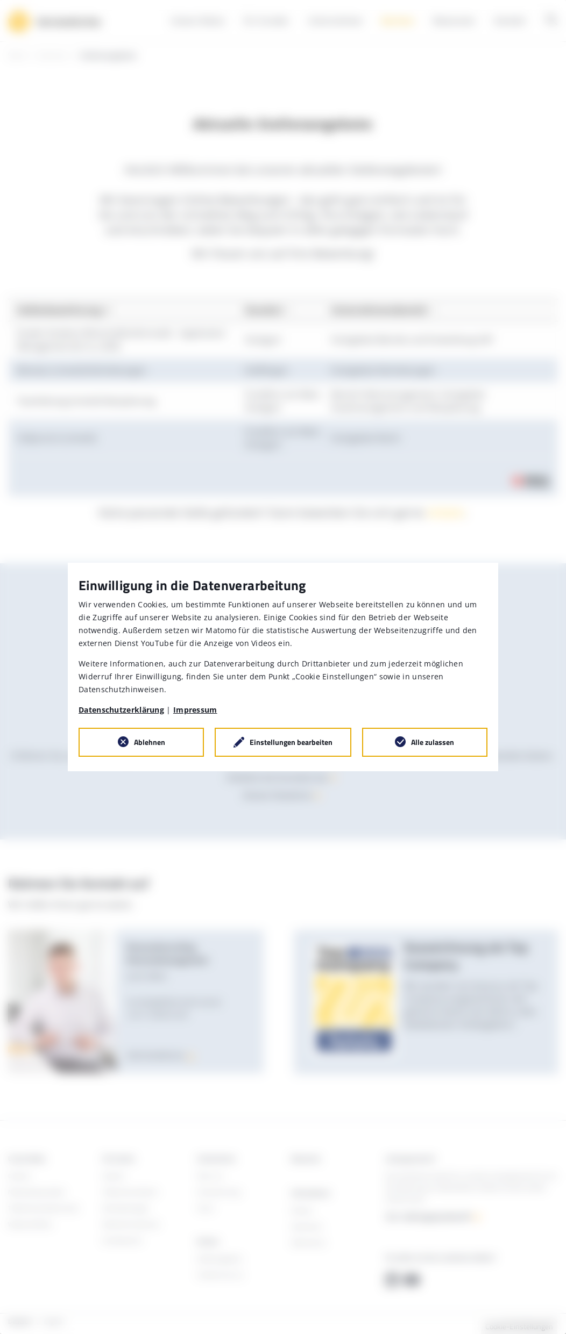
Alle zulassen (432, 742)
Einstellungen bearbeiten (291, 742)
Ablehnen (149, 742)
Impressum (195, 710)
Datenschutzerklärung (121, 710)
